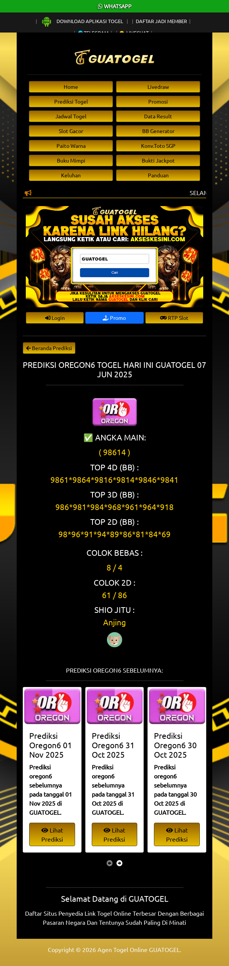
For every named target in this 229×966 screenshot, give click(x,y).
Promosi (158, 101)
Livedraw (158, 86)
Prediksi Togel (71, 101)
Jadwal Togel (70, 116)
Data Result (158, 116)
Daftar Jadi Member (161, 21)
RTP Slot (174, 317)
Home (71, 86)
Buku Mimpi (71, 160)
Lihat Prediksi (52, 834)
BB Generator (158, 130)
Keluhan (71, 175)
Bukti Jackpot (158, 160)
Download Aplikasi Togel (82, 21)
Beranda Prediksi (49, 347)
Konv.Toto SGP (158, 145)
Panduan (158, 175)
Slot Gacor (71, 130)
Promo (114, 317)
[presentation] (110, 862)
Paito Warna (71, 145)
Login (55, 317)
